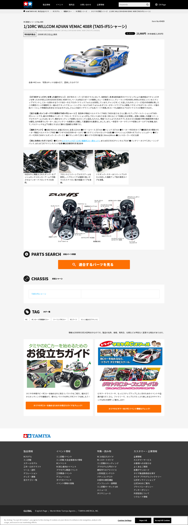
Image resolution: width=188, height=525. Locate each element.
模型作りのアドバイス (107, 469)
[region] (94, 520)
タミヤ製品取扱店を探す (144, 473)
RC (26, 319)
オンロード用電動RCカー (40, 319)
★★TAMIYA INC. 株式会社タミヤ (37, 11)
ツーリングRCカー (59, 319)
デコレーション (30, 473)
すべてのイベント (64, 480)
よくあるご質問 (140, 466)
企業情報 (138, 456)
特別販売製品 (29, 34)
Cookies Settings (124, 520)
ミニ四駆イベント (64, 456)
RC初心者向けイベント (66, 466)
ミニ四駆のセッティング (108, 463)
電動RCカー (68, 11)
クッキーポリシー (141, 490)
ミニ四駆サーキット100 (107, 486)
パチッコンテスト (105, 476)
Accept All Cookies (162, 520)
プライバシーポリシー (143, 486)
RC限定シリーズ (81, 11)
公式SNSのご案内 (142, 483)
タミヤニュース (104, 493)
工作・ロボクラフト (32, 466)
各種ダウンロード (141, 469)
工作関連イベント (64, 473)
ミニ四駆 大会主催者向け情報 (69, 459)
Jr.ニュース (102, 490)
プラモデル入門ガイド (107, 466)
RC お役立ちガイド (105, 456)
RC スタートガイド (105, 459)
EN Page (160, 4)
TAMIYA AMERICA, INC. (88, 511)
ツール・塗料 (29, 469)
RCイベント (61, 463)
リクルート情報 (140, 496)
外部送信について (141, 493)
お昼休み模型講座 (105, 480)
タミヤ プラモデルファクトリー (147, 476)
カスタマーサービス (142, 459)
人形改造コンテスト (106, 473)
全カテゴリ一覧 (30, 480)
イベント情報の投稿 (65, 483)
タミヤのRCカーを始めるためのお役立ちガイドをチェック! (57, 405)
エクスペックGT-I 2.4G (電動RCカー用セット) (81, 140)
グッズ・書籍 (29, 476)
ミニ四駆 (27, 459)
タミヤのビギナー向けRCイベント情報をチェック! (129, 408)
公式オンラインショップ (144, 480)
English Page (41, 511)
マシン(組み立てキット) (89, 319)
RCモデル (56, 11)
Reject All (143, 520)
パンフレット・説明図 (107, 483)
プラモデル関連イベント (67, 469)
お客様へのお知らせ (142, 463)
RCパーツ (73, 319)
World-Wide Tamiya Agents (62, 511)
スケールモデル (30, 463)
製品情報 (46, 4)
